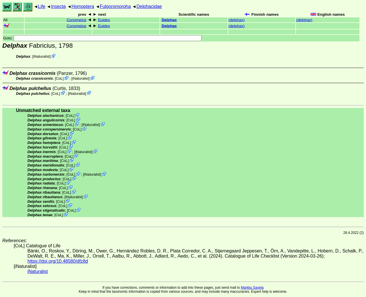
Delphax (169, 20)
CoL (59, 78)
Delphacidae (149, 6)
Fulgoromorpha (115, 6)
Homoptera (82, 6)
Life (41, 6)
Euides (104, 20)
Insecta (58, 6)
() (236, 20)
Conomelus (76, 20)
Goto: (102, 38)
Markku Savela (252, 288)
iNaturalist (41, 56)
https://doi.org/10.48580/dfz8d (57, 261)
